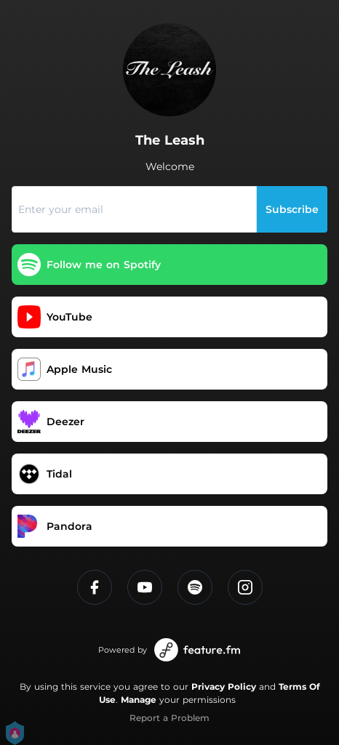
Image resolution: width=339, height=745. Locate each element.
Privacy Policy (223, 686)
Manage (138, 699)
